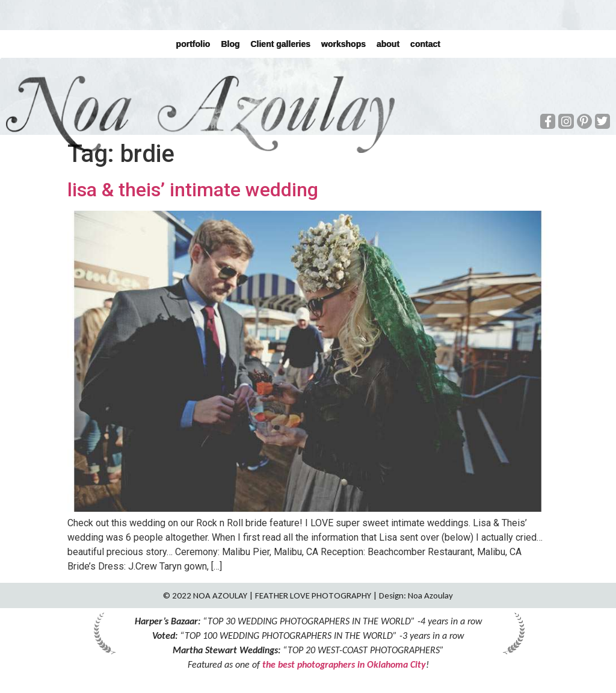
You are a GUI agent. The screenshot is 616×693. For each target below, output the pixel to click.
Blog (230, 44)
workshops (343, 44)
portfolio (193, 44)
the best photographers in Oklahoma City (344, 664)
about (388, 44)
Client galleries (280, 44)
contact (425, 44)
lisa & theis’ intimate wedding (192, 189)
